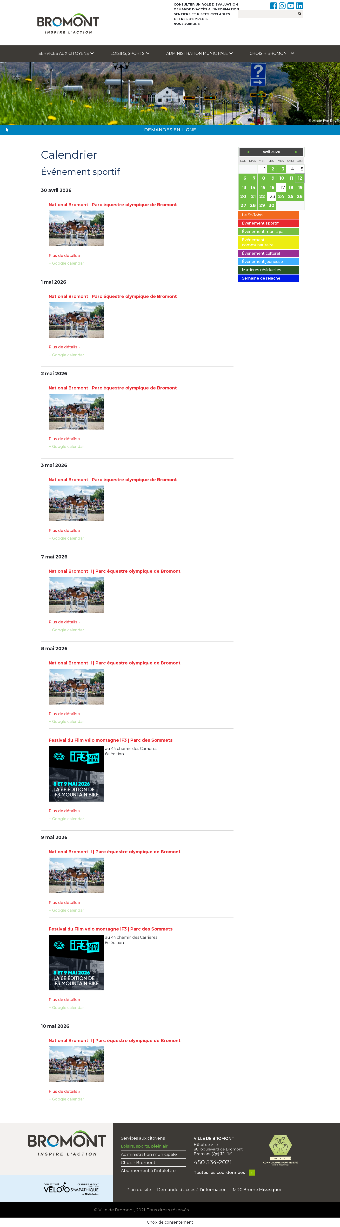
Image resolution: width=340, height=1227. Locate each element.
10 (282, 179)
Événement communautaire (257, 242)
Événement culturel (261, 253)
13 (244, 188)
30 (272, 206)
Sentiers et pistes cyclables (202, 14)
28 (253, 206)
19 (300, 188)
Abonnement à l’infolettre (148, 1170)
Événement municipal (263, 231)
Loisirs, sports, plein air (144, 1146)
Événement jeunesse (262, 261)
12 (300, 179)
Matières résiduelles (261, 270)
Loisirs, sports (130, 53)
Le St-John (252, 215)
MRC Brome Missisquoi (257, 1189)
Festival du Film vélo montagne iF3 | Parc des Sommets (111, 740)
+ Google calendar (66, 263)
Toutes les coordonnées (219, 1172)
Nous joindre (187, 24)
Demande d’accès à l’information (206, 9)
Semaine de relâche (261, 278)
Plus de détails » (64, 255)
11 (292, 179)
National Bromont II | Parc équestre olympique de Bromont (114, 571)
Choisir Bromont (272, 53)
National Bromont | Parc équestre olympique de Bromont (113, 204)
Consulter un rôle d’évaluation (206, 4)
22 (262, 197)
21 (253, 197)
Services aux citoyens (66, 53)
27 (243, 206)
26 (300, 197)
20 (243, 197)
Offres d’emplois (191, 19)
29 (262, 206)
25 (291, 197)
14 (253, 188)
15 (263, 188)
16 (272, 188)
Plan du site (139, 1189)
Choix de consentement (170, 1222)
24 (281, 197)
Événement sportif (260, 223)
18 (291, 188)
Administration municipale (199, 53)
